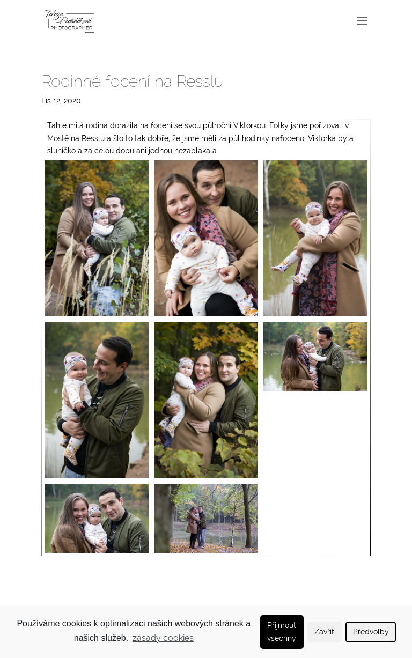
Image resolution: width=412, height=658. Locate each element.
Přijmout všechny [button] (281, 631)
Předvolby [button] (371, 631)
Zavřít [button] (324, 631)
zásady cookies (163, 638)
